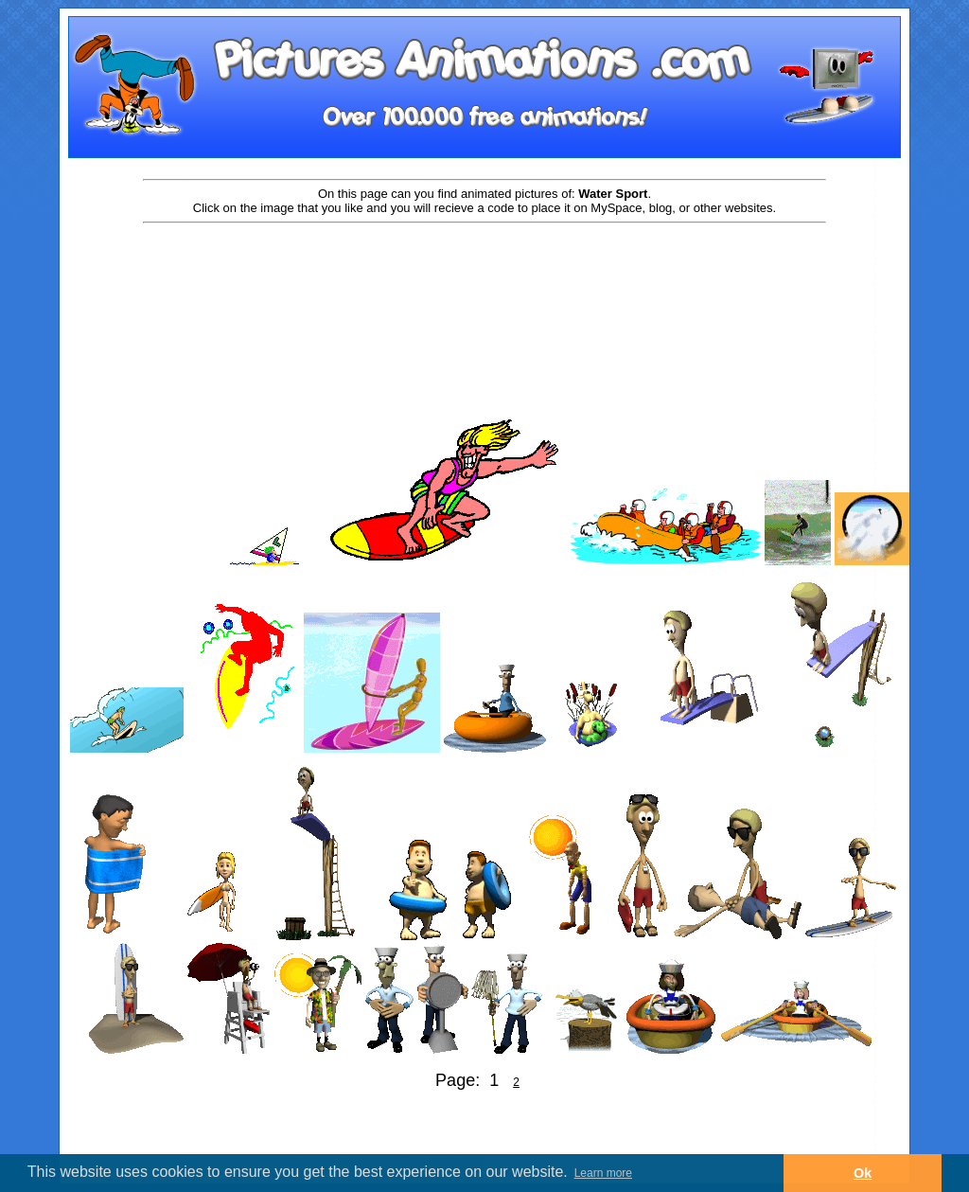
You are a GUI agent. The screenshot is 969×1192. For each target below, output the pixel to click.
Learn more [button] (603, 1173)
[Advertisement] (484, 286)
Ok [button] (863, 1173)
